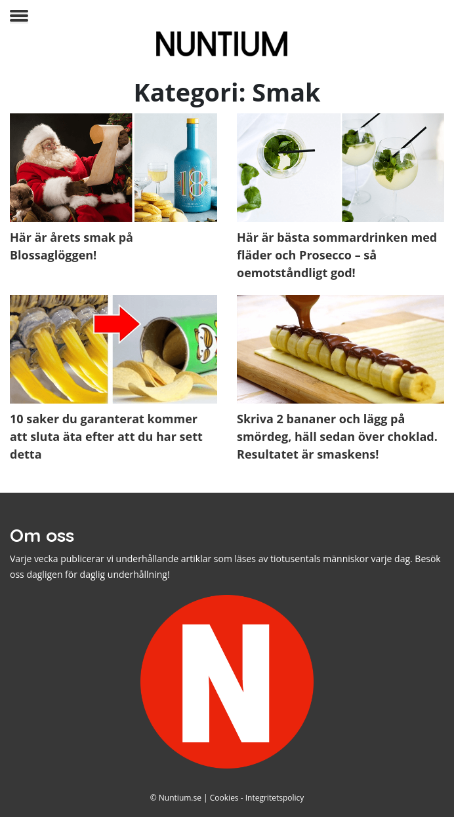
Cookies (224, 797)
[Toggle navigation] (19, 17)
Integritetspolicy (274, 797)
